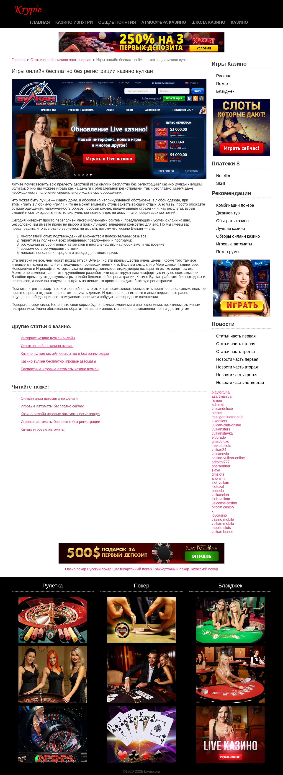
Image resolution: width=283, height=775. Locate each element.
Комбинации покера (235, 205)
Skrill (220, 183)
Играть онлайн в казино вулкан (47, 346)
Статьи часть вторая (235, 344)
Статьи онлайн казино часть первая (61, 60)
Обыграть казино (232, 221)
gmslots (218, 474)
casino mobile (223, 519)
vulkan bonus (222, 532)
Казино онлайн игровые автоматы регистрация (60, 414)
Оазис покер (75, 569)
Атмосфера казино (163, 22)
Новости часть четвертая (240, 382)
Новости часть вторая (237, 367)
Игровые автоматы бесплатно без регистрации (60, 422)
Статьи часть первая (236, 336)
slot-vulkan (220, 482)
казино (239, 22)
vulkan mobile (223, 523)
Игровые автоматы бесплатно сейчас (52, 406)
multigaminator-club (228, 417)
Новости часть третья (236, 375)
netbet (217, 413)
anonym (218, 478)
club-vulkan (221, 499)
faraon (217, 400)
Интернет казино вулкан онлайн (48, 338)
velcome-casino (224, 503)
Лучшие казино (230, 228)
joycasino (219, 515)
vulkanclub (220, 495)
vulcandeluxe (222, 409)
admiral (218, 405)
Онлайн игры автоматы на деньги (49, 398)
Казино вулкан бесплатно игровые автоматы (58, 361)
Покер (222, 83)
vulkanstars (221, 429)
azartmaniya (222, 396)
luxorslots (219, 421)
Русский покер (99, 569)
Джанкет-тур (228, 213)
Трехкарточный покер (171, 569)
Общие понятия (117, 22)
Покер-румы (227, 252)
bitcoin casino (223, 507)
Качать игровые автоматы (42, 429)
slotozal (218, 487)
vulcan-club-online (226, 425)
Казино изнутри (74, 22)
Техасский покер (204, 569)
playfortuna (221, 392)
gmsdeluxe (220, 441)
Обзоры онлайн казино (238, 236)
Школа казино (208, 22)
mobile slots (221, 528)
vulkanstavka (222, 433)
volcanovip (220, 454)
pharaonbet (221, 466)
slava (216, 470)
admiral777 (221, 462)
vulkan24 (219, 450)
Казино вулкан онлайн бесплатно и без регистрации (65, 353)
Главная (40, 22)
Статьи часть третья (235, 351)
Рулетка (224, 76)
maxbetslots (221, 446)
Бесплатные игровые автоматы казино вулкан (60, 369)
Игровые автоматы (234, 244)
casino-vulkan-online (228, 458)
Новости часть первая (237, 359)
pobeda (218, 491)
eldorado (219, 437)
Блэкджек (225, 91)
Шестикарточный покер (132, 569)
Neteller (223, 175)
